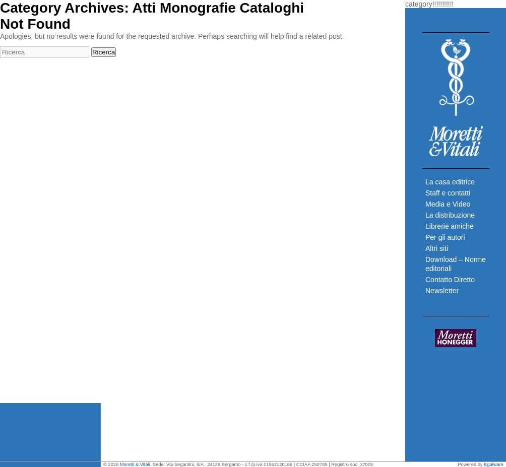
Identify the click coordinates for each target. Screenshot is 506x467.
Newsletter (442, 291)
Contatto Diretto (450, 280)
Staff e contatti (447, 193)
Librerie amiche (449, 226)
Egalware (493, 464)
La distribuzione (450, 215)
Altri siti (436, 248)
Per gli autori (445, 237)
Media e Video (447, 204)
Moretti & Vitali (135, 464)
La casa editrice (450, 182)
